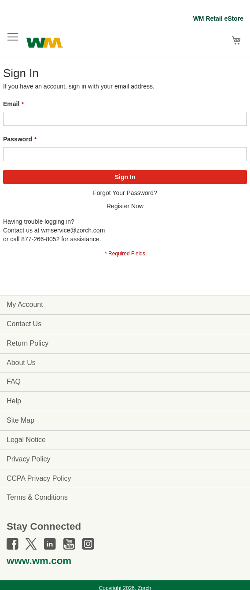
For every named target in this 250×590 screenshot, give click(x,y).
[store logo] (44, 41)
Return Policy (27, 343)
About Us (21, 362)
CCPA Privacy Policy (39, 478)
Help (14, 401)
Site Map (20, 420)
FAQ (14, 381)
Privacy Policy (29, 459)
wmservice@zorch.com (73, 230)
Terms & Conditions (37, 497)
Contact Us (24, 324)
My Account (25, 304)
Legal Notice (26, 439)
